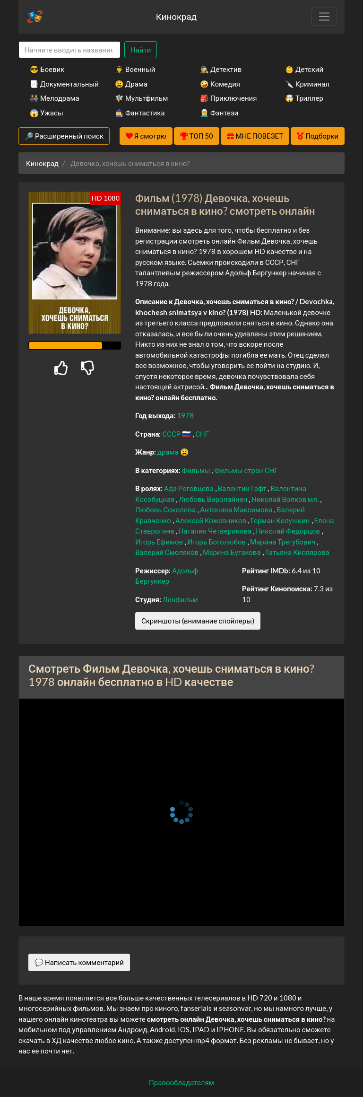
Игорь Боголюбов (217, 541)
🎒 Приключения (228, 98)
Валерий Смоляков (167, 552)
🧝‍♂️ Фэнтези (219, 112)
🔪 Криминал (307, 83)
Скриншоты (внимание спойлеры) (197, 620)
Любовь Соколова (166, 509)
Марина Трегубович (283, 541)
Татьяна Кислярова (297, 552)
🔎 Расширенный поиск (64, 136)
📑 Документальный (59, 83)
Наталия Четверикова (215, 531)
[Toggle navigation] (324, 17)
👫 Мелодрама (54, 98)
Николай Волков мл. (285, 499)
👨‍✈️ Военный (135, 69)
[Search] (69, 50)
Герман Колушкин (281, 520)
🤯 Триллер (304, 98)
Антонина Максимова (237, 509)
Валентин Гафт (243, 488)
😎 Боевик (47, 69)
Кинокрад (176, 16)
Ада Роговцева (189, 488)
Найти (140, 49)
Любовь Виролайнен (214, 499)
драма (168, 452)
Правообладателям (181, 1082)
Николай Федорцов (288, 531)
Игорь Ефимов (159, 541)
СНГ (202, 434)
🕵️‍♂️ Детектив (221, 69)
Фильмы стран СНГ (246, 470)
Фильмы (197, 470)
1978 (185, 415)
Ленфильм (180, 599)
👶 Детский (304, 69)
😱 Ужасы (46, 112)
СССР (172, 434)
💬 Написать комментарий (79, 962)
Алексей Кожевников (211, 520)
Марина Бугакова (232, 552)
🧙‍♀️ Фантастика (140, 112)
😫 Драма (131, 83)
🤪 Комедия (220, 83)
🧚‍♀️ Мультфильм (141, 98)
